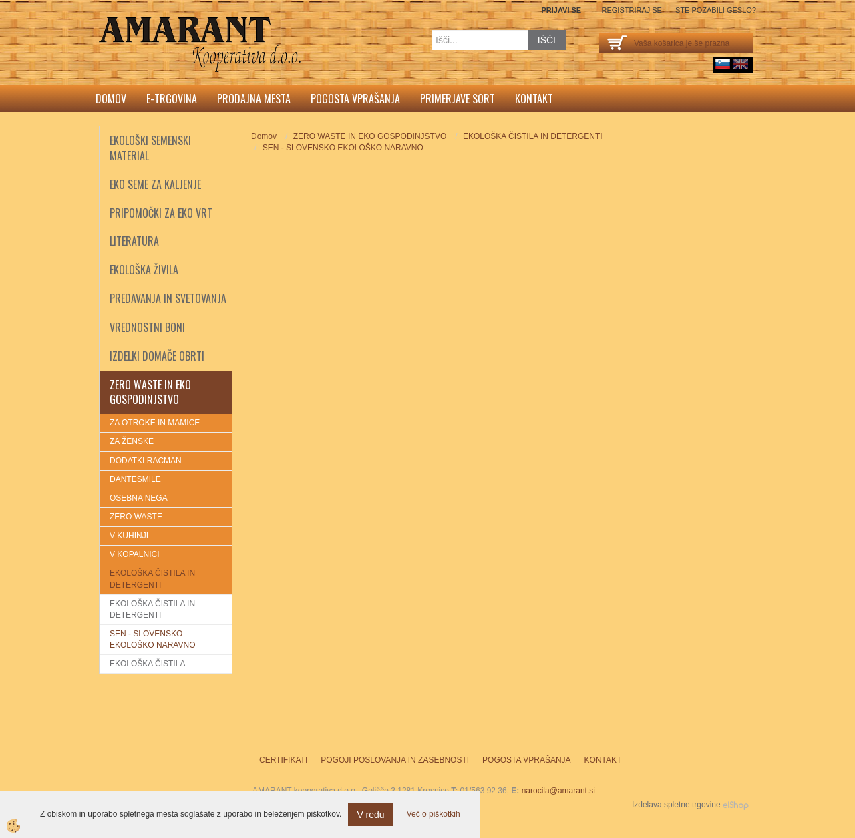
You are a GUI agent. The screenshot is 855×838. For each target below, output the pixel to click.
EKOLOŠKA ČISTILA (147, 663)
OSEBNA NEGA (139, 498)
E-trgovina (171, 99)
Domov (111, 99)
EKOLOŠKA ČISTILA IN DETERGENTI (152, 578)
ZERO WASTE (136, 516)
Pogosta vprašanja (355, 99)
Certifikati (283, 760)
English (740, 64)
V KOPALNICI (134, 554)
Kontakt (534, 99)
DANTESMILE (135, 479)
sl (722, 64)
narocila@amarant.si (558, 790)
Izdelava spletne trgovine (676, 804)
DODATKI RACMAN (146, 460)
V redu (370, 814)
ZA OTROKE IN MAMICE (155, 422)
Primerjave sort (457, 99)
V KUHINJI (129, 535)
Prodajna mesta (254, 99)
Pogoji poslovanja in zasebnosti (395, 760)
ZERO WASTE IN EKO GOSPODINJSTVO (370, 136)
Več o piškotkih (433, 814)
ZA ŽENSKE (132, 441)
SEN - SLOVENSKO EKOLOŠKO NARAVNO (152, 639)
